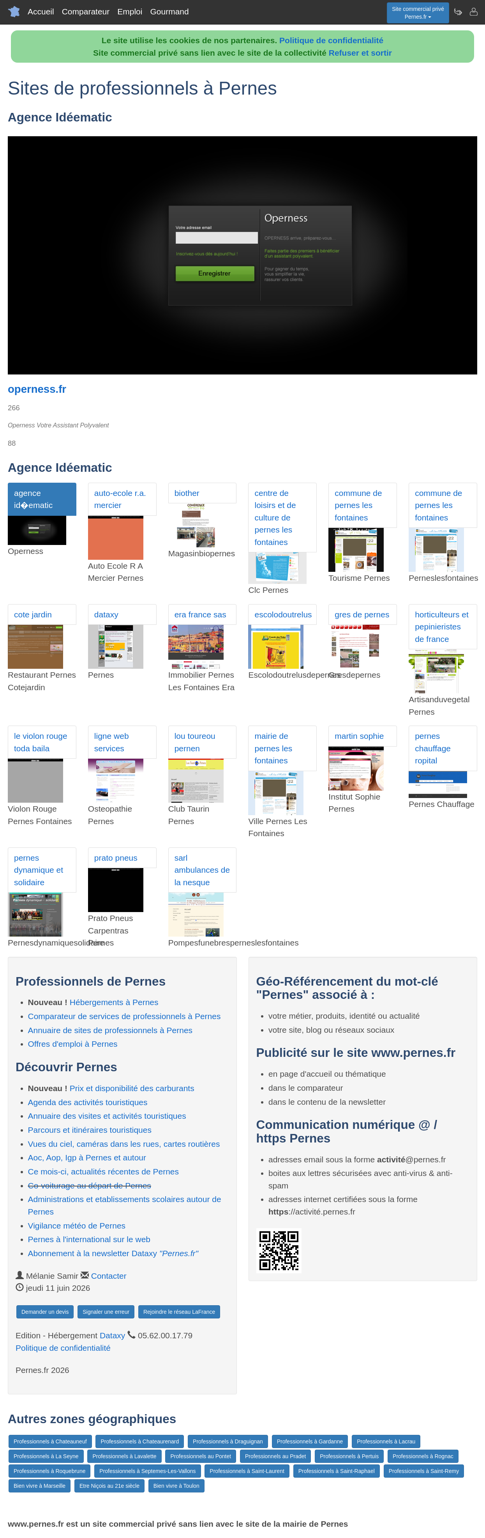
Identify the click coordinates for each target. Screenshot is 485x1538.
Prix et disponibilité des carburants (132, 1088)
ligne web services (111, 742)
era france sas (200, 614)
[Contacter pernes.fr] (473, 11)
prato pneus (116, 857)
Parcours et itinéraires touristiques (90, 1129)
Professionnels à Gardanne (310, 1441)
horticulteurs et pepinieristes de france (442, 626)
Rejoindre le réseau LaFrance (179, 1312)
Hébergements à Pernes (114, 1002)
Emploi (129, 11)
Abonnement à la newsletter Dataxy (113, 1253)
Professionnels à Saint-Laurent (247, 1471)
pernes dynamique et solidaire (38, 870)
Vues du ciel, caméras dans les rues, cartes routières (124, 1143)
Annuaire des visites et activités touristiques (107, 1115)
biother (187, 493)
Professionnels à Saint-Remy (424, 1471)
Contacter (109, 1275)
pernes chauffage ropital (433, 748)
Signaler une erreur (106, 1312)
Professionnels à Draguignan (228, 1441)
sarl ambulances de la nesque (202, 870)
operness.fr (37, 389)
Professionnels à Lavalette (124, 1456)
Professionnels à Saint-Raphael (336, 1471)
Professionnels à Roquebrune (49, 1471)
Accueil (41, 11)
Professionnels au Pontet (200, 1456)
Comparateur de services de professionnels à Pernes (124, 1016)
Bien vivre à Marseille (39, 1486)
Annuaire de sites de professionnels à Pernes (110, 1030)
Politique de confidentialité (331, 40)
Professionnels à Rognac (423, 1456)
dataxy (106, 614)
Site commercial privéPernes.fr (418, 13)
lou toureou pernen (195, 742)
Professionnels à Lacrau (386, 1441)
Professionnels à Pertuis (349, 1456)
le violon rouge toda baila (40, 742)
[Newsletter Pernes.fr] (458, 11)
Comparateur (86, 11)
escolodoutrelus (283, 614)
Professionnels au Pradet (275, 1456)
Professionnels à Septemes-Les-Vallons (147, 1471)
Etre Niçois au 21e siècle (109, 1486)
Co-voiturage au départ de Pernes (89, 1185)
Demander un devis (45, 1312)
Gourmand (169, 11)
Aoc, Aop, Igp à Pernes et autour (87, 1157)
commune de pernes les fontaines (358, 505)
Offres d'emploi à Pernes (73, 1043)
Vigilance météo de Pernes (77, 1225)
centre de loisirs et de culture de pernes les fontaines (275, 518)
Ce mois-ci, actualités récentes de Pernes (103, 1171)
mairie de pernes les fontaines (273, 748)
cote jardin (33, 614)
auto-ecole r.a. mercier (120, 499)
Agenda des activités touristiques (88, 1102)
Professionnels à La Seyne (46, 1456)
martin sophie (359, 735)
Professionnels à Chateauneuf (50, 1441)
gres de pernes (362, 614)
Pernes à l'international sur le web (89, 1239)
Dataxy (112, 1335)
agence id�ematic (33, 499)
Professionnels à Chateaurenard (140, 1441)
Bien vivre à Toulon (176, 1486)
